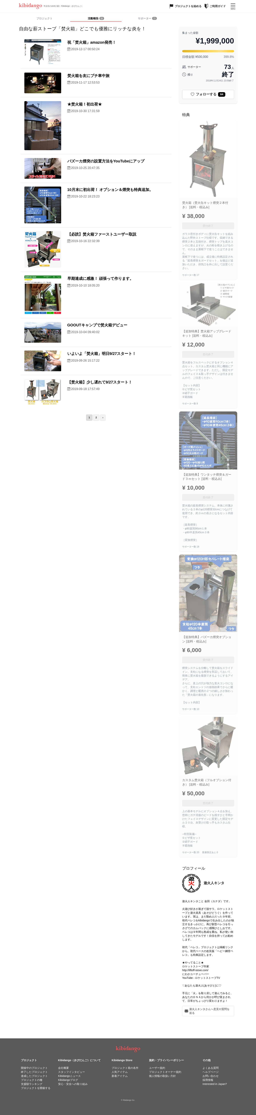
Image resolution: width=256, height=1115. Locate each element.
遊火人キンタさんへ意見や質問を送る (207, 1011)
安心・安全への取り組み (73, 1084)
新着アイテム (120, 1075)
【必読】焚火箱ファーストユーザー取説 (101, 234)
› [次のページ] (102, 417)
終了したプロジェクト (34, 1071)
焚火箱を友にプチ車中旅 (88, 76)
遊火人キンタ (214, 883)
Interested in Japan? (214, 1084)
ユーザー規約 (157, 1067)
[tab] (96, 19)
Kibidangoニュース (69, 1075)
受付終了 (208, 225)
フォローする (208, 94)
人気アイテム (120, 1071)
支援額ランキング (31, 1084)
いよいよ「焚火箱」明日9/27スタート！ (101, 353)
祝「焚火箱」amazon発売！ (91, 42)
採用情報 (207, 1079)
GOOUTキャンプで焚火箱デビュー (97, 325)
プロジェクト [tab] (44, 18)
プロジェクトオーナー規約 (165, 1071)
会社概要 (63, 1067)
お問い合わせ (210, 1075)
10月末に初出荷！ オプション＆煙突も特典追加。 (110, 190)
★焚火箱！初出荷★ (84, 104)
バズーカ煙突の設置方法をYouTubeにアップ (106, 161)
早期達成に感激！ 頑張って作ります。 (100, 278)
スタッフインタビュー (71, 1071)
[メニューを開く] (233, 6)
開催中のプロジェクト (34, 1067)
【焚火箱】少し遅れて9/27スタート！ (99, 382)
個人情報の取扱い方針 (162, 1075)
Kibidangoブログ (68, 1079)
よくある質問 (210, 1067)
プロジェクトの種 (31, 1079)
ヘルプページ (210, 1071)
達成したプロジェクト (34, 1075)
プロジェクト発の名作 (125, 1067)
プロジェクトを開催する (35, 1088)
